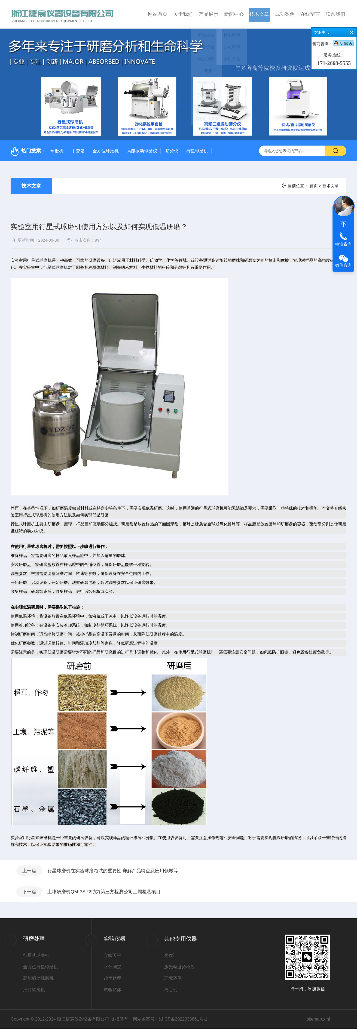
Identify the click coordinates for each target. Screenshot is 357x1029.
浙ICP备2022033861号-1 (183, 1019)
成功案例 (285, 13)
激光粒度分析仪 (179, 967)
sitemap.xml (318, 1019)
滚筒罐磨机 (34, 990)
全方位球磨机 (106, 149)
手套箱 (77, 149)
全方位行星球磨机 (40, 967)
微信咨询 (343, 265)
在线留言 (310, 13)
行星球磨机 (197, 149)
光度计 (170, 955)
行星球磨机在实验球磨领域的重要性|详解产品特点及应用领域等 (118, 869)
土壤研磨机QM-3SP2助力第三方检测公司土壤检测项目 (109, 891)
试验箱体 (112, 990)
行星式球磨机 (36, 955)
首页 (314, 183)
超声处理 (112, 978)
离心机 (170, 990)
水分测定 (112, 967)
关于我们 (183, 13)
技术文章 (259, 13)
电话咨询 (343, 244)
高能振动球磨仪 (142, 149)
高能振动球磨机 (38, 978)
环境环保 (173, 978)
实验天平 (112, 955)
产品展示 (208, 13)
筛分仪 (171, 149)
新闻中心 (234, 13)
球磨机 (56, 149)
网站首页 (157, 13)
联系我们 (335, 13)
